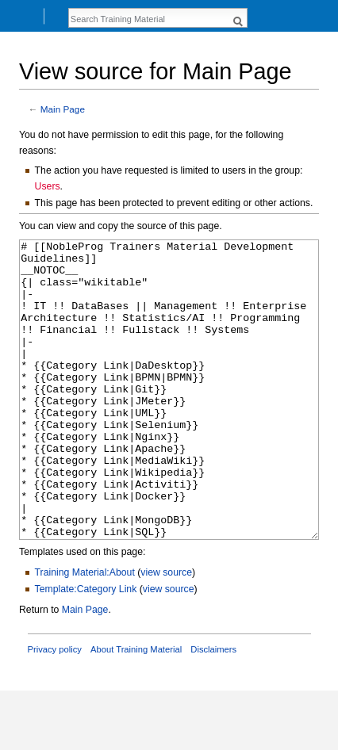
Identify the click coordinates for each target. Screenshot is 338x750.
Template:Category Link (86, 648)
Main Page (62, 109)
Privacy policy (55, 709)
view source (166, 631)
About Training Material (136, 709)
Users (47, 186)
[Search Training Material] (149, 19)
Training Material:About (85, 631)
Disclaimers (213, 709)
